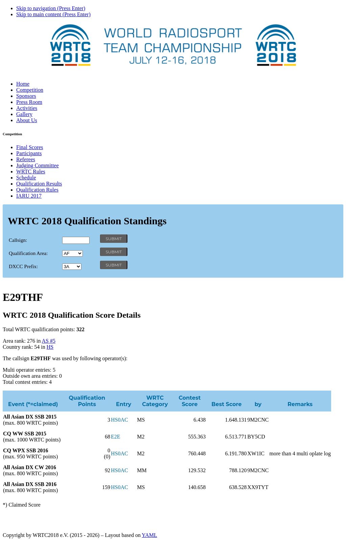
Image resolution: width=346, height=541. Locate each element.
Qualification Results (39, 184)
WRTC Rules (30, 171)
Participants (29, 153)
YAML (149, 535)
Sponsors (26, 96)
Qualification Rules (37, 190)
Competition (29, 90)
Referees (25, 159)
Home (22, 84)
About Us (26, 120)
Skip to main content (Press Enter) (53, 14)
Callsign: (18, 240)
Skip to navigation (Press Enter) (50, 8)
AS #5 (48, 341)
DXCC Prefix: (23, 266)
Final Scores (29, 147)
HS (50, 347)
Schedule (26, 177)
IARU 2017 (29, 196)
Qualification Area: (28, 253)
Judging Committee (37, 165)
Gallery (24, 114)
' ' (72, 253)
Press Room (29, 102)
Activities (26, 108)
